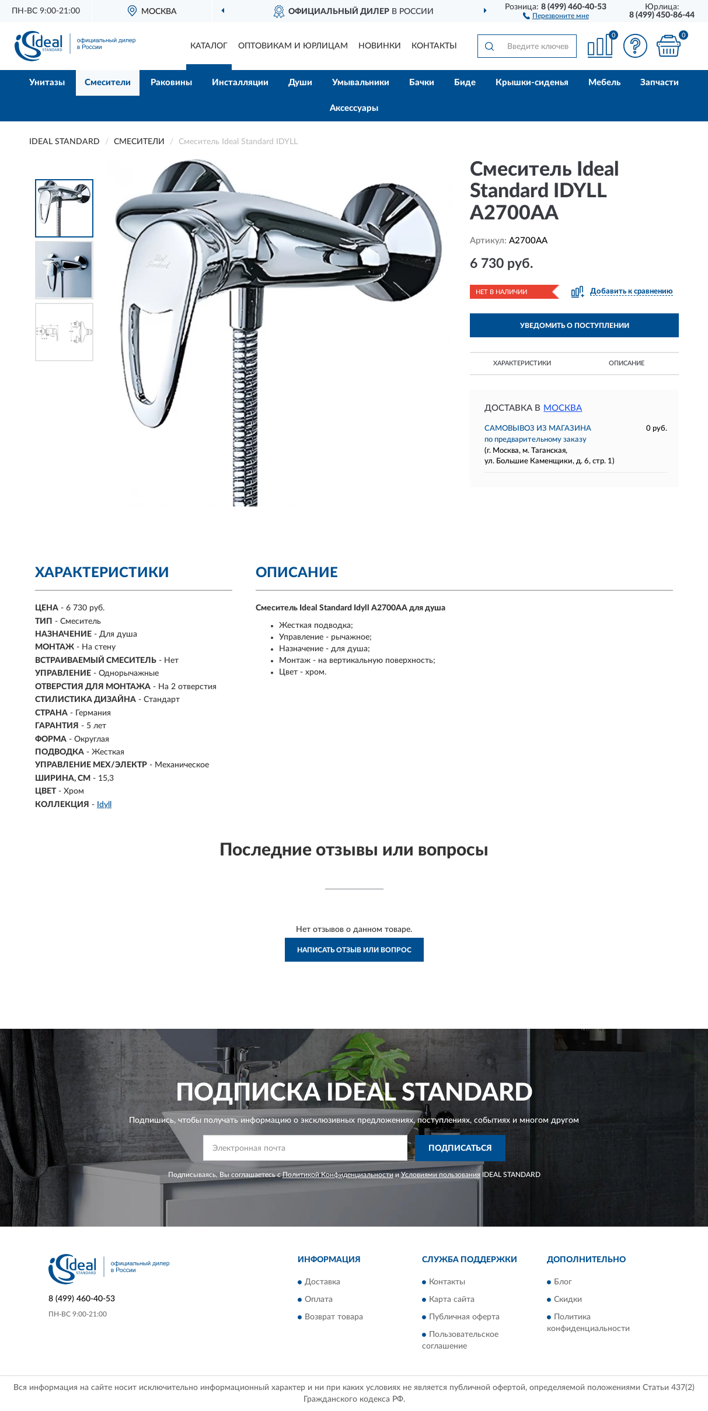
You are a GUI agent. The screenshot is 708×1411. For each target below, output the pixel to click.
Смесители (108, 82)
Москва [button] (562, 408)
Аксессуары (354, 108)
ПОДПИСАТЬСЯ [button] (460, 1148)
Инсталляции (240, 82)
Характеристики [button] (522, 363)
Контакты (434, 46)
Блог (563, 1282)
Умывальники (360, 82)
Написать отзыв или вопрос (354, 950)
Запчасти (659, 82)
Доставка (322, 1282)
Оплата (319, 1299)
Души (300, 82)
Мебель (604, 82)
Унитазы (47, 82)
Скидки (568, 1299)
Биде (465, 82)
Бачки (421, 82)
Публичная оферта (464, 1317)
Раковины (171, 82)
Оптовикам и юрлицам (293, 46)
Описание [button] (626, 363)
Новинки (379, 46)
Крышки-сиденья (532, 82)
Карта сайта (452, 1299)
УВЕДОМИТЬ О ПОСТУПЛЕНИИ (574, 325)
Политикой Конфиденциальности (337, 1174)
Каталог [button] (209, 46)
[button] (556, 15)
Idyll (104, 805)
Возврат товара (334, 1317)
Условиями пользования (440, 1174)
